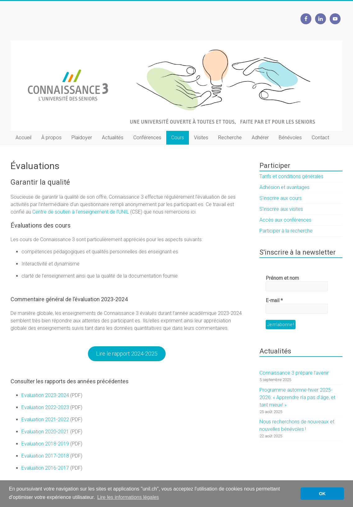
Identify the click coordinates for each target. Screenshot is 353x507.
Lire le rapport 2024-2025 (127, 353)
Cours (177, 138)
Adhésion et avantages (284, 187)
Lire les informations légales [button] (128, 497)
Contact (320, 138)
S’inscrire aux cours (280, 198)
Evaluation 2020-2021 (45, 432)
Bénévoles (290, 138)
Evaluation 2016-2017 (45, 468)
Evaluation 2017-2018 (45, 456)
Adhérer (260, 138)
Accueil (23, 138)
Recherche (230, 138)
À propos (51, 138)
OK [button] (322, 493)
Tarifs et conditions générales (291, 176)
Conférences (147, 138)
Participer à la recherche (286, 231)
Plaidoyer (81, 138)
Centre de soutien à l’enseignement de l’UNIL (80, 212)
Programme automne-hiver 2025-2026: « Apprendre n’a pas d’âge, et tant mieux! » (297, 397)
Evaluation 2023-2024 (45, 395)
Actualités (112, 138)
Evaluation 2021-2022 (45, 419)
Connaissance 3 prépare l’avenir (294, 373)
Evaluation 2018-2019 (45, 444)
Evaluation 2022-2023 (45, 407)
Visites (201, 138)
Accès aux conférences (285, 220)
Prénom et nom (282, 278)
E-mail (274, 300)
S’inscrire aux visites (281, 209)
